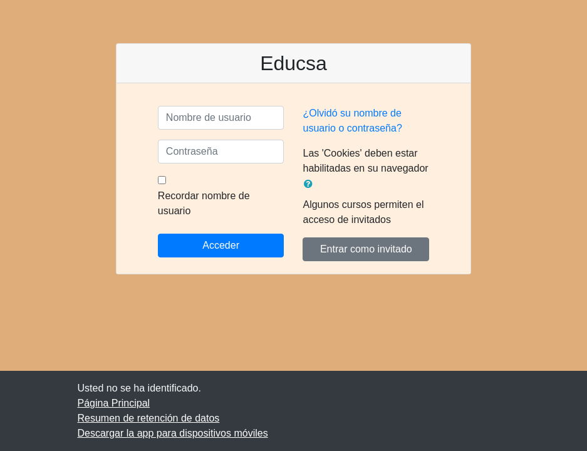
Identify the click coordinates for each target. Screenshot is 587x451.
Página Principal (114, 403)
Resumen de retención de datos (149, 418)
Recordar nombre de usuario (204, 203)
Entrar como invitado (366, 249)
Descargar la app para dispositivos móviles (173, 433)
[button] (311, 184)
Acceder (220, 245)
